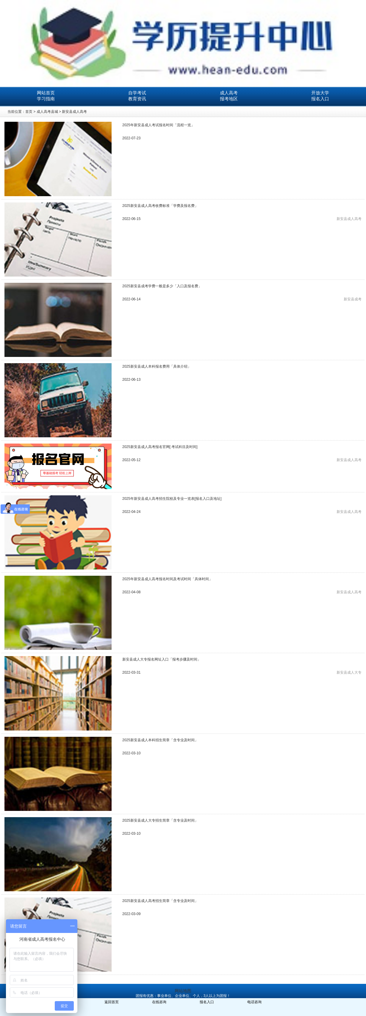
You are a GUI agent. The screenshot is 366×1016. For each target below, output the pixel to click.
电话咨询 (254, 1002)
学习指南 (46, 98)
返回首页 (111, 1002)
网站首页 (46, 92)
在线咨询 (159, 1002)
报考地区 (229, 98)
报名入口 (320, 98)
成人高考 (229, 92)
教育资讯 (137, 98)
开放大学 (320, 92)
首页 (28, 112)
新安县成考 (353, 299)
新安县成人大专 (349, 672)
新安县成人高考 (74, 112)
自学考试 (137, 92)
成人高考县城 (47, 112)
